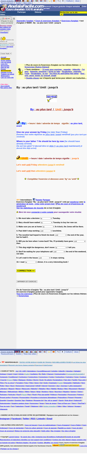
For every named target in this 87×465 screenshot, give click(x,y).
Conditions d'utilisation (55, 437)
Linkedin (41, 419)
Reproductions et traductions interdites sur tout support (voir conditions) (25, 440)
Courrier (4, 380)
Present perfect (5, 397)
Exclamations (58, 380)
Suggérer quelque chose (20, 403)
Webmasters (5, 76)
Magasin (11, 389)
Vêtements (3, 409)
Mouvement (73, 389)
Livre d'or (4, 64)
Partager (46, 200)
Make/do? (34, 389)
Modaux (60, 389)
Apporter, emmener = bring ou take (45, 72)
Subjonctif (77, 400)
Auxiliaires (34, 374)
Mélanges (3, 391)
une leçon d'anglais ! (6, 47)
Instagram (5, 419)
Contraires (69, 377)
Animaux (3, 374)
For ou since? (10, 383)
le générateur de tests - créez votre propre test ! (50, 203)
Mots (66, 389)
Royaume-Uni (38, 400)
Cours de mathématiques (47, 425)
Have (7, 386)
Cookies (40, 443)
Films (2, 383)
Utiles (2, 14)
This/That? (81, 403)
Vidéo (59, 406)
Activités (54, 371)
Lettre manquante (75, 386)
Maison (18, 389)
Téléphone (34, 406)
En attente (48, 380)
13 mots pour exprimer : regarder (56, 69)
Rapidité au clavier (64, 428)
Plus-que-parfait (43, 394)
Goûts (46, 383)
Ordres (79, 391)
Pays (29, 394)
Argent (9, 374)
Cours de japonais (50, 428)
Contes (51, 377)
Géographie (68, 383)
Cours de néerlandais (16, 428)
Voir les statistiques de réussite (30, 208)
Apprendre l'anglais (24, 21)
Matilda (53, 389)
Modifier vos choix (51, 443)
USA (40, 406)
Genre (36, 383)
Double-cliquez (32, 78)
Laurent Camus (14, 437)
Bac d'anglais (55, 431)
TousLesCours (7, 3)
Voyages (78, 406)
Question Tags (20, 400)
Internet (44, 386)
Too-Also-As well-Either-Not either (64, 74)
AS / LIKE (22, 371)
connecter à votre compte (42, 212)
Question (10, 400)
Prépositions (62, 397)
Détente (38, 12)
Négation (66, 391)
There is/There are (64, 403)
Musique (82, 389)
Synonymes (30, 67)
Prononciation (24, 397)
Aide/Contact (5, 59)
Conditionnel (13, 377)
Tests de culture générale (34, 428)
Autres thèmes (42, 67)
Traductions (19, 406)
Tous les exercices (24, 294)
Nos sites (27, 3)
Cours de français (31, 425)
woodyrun (74, 202)
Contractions (59, 377)
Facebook (16, 419)
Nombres (45, 391)
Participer (21, 12)
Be (40, 374)
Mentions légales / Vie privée (26, 443)
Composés (3, 377)
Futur (26, 383)
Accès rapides (6, 60)
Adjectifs (76, 69)
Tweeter (39, 200)
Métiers (21, 391)
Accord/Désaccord (43, 371)
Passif (19, 394)
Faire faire (67, 380)
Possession (72, 394)
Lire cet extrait (6, 62)
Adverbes (69, 371)
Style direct (69, 400)
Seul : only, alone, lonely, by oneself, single (55, 75)
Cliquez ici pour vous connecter (7, 22)
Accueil (3, 57)
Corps (76, 377)
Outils (18, 3)
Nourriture (58, 391)
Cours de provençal (7, 431)
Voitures (70, 406)
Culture (68, 352)
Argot (15, 374)
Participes (3, 394)
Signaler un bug (6, 72)
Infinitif (38, 386)
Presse (3, 69)
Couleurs (83, 377)
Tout (12, 406)
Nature (33, 391)
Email (49, 419)
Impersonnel (30, 386)
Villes (64, 406)
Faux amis (82, 380)
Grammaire (53, 383)
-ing (16, 371)
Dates (15, 380)
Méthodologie (13, 391)
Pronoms (15, 397)
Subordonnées (5, 403)
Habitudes (76, 383)
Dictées (29, 380)
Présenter (78, 397)
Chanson (50, 374)
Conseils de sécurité (72, 437)
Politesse (53, 394)
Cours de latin (77, 428)
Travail (27, 406)
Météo (27, 391)
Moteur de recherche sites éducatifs (27, 431)
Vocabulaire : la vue (39, 74)
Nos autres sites (6, 88)
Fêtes (31, 383)
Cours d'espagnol (63, 425)
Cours (2, 12)
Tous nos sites (29, 354)
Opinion (73, 391)
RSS (33, 419)
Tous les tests (5, 406)
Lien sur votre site (7, 77)
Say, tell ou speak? (51, 400)
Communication (60, 374)
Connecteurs (43, 377)
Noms (51, 391)
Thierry (73, 403)
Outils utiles (45, 431)
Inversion (51, 386)
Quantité (3, 400)
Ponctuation (62, 394)
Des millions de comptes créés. (6, 27)
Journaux (64, 386)
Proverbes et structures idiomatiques (44, 397)
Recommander (6, 71)
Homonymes (20, 386)
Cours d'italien (76, 425)
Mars (48, 389)
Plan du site (5, 67)
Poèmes (80, 394)
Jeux (76, 352)
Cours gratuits (7, 352)
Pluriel (34, 394)
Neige (38, 391)
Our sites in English (68, 431)
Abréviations (31, 371)
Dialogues (22, 380)
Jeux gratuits (5, 86)
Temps (41, 403)
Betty (44, 374)
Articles (21, 374)
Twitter (26, 419)
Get (41, 383)
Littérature (3, 389)
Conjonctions (33, 377)
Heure (12, 386)
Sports (61, 400)
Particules (11, 394)
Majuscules (26, 389)
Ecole (42, 380)
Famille (74, 380)
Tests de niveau (50, 403)
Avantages (4, 32)
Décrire (35, 380)
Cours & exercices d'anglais (47, 21)
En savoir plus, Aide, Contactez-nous (34, 437)
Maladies (42, 389)
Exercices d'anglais (70, 21)
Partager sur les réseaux (9, 449)
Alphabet (77, 371)
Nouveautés (5, 66)
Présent (71, 397)
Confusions (23, 377)
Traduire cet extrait (7, 74)
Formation (19, 383)
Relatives (29, 400)
